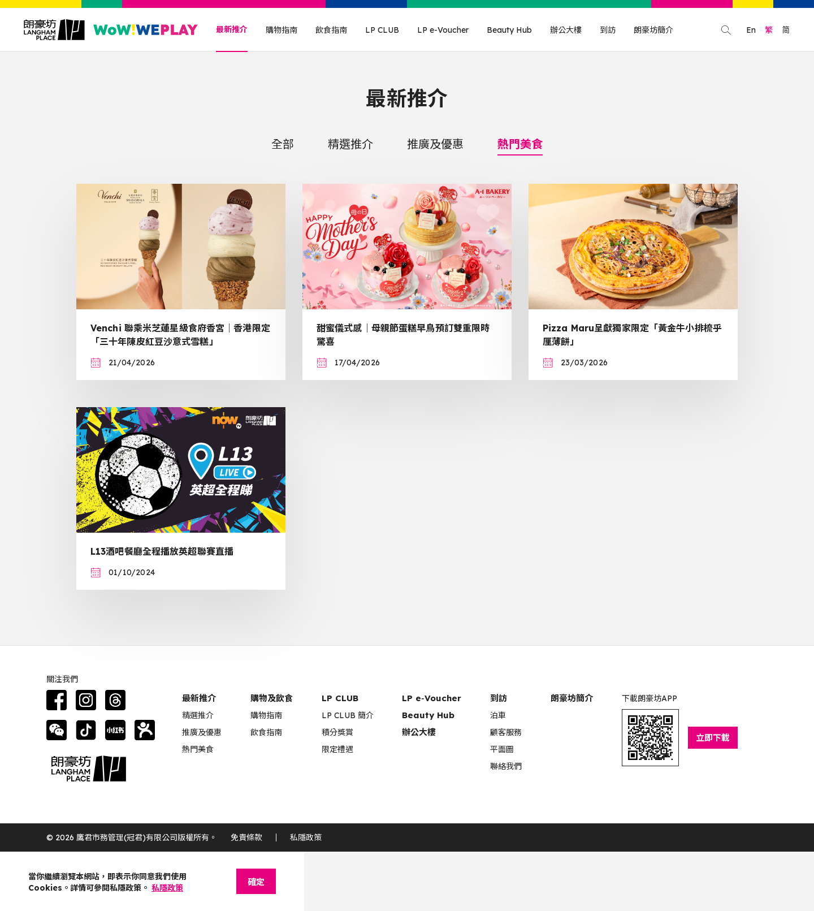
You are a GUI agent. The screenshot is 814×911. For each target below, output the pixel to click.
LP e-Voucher (443, 30)
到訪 (608, 30)
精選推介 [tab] (350, 144)
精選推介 (198, 715)
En (751, 30)
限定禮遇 (337, 749)
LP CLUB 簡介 (348, 715)
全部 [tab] (282, 144)
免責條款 (246, 837)
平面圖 (502, 749)
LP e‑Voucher (431, 698)
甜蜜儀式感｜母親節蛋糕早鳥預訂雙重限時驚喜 (403, 334)
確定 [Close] (256, 882)
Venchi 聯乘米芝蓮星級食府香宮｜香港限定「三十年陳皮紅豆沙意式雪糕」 (180, 334)
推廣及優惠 (202, 732)
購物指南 (281, 30)
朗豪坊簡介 (653, 30)
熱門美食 (198, 749)
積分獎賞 (337, 732)
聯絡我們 (506, 766)
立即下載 (713, 737)
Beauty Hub (509, 30)
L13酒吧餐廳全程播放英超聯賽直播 (161, 551)
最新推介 (232, 29)
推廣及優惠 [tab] (435, 144)
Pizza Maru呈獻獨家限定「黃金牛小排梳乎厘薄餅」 (632, 334)
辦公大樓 (566, 30)
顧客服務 (506, 732)
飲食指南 (331, 30)
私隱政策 (306, 837)
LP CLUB (382, 30)
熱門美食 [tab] (520, 144)
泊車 (498, 715)
